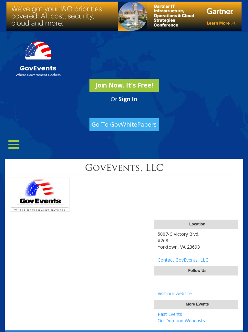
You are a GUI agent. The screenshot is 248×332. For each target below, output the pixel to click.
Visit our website (175, 293)
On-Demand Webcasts (181, 320)
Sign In (128, 99)
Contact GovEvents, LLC (183, 260)
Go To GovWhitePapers (124, 124)
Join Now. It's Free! (124, 85)
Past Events (170, 314)
